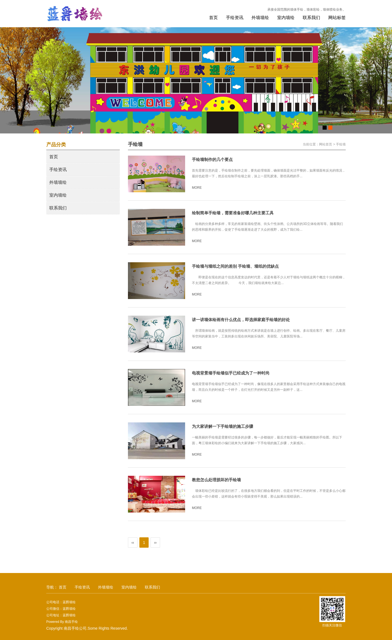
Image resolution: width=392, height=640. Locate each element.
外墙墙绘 (260, 17)
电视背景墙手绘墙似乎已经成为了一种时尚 (231, 373)
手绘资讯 (234, 17)
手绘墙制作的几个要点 (212, 159)
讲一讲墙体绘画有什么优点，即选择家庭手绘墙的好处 (241, 319)
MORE (199, 187)
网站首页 (325, 144)
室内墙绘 (286, 17)
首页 (213, 17)
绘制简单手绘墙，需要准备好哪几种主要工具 (233, 213)
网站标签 (337, 17)
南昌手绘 (71, 622)
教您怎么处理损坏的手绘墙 (216, 479)
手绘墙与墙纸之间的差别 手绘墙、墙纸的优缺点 (235, 266)
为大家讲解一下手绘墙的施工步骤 (222, 426)
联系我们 (311, 17)
